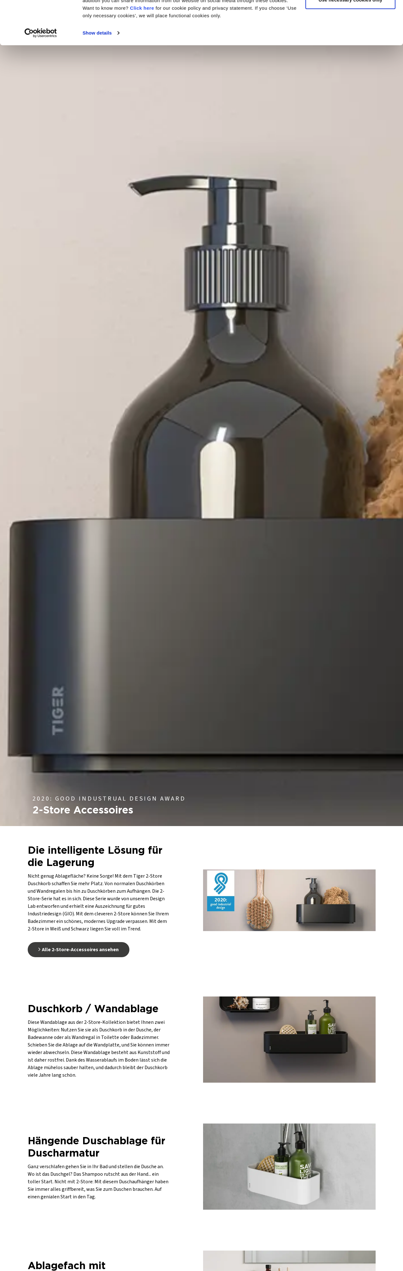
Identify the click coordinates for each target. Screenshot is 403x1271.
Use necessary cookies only (351, 37)
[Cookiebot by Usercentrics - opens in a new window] (40, 70)
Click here (142, 45)
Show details (97, 70)
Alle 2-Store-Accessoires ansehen (78, 949)
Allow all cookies (350, 16)
